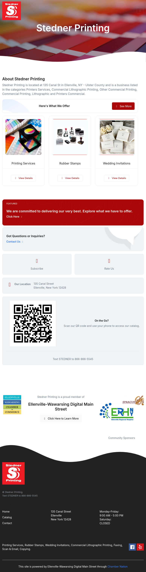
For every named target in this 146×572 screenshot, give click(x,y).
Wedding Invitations (116, 163)
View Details (23, 178)
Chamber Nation (117, 566)
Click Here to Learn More (61, 418)
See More (123, 106)
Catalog (7, 517)
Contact (7, 523)
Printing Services (23, 163)
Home (6, 511)
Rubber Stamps (70, 163)
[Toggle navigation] (140, 11)
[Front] (12, 10)
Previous (97, 413)
